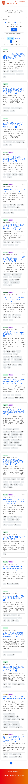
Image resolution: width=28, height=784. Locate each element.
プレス (19, 364)
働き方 (5, 314)
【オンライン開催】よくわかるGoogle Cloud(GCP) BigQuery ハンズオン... (14, 381)
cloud (16, 244)
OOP (5, 367)
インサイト (6, 282)
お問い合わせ (20, 775)
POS (22, 481)
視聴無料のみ (14, 24)
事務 (15, 522)
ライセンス (6, 210)
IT (4, 142)
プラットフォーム (11, 207)
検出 (10, 277)
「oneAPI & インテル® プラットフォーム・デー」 (14, 190)
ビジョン (16, 484)
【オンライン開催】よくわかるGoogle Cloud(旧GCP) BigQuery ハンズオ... (14, 227)
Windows (14, 364)
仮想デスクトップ (18, 359)
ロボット (12, 110)
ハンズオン (11, 244)
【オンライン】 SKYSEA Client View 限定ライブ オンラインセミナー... (14, 159)
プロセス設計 (6, 439)
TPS (14, 204)
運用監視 (5, 437)
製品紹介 (19, 445)
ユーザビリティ (18, 356)
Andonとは (7, 775)
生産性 (13, 351)
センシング (6, 484)
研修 (12, 108)
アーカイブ (19, 22)
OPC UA (18, 142)
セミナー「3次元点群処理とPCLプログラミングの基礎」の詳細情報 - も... (13, 635)
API (11, 204)
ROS (10, 481)
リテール (11, 279)
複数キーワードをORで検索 (14, 26)
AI (8, 516)
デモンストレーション (14, 282)
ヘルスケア (14, 615)
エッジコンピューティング (9, 716)
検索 (14, 30)
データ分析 (17, 242)
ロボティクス (6, 108)
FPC (9, 721)
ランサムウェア (13, 71)
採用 (5, 242)
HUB (16, 756)
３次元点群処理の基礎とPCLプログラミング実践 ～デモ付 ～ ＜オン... (14, 669)
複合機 (11, 442)
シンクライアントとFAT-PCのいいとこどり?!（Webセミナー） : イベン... (14, 299)
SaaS (5, 354)
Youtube (11, 756)
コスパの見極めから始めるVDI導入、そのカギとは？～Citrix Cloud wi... (13, 125)
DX (11, 516)
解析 (19, 684)
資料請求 (5, 756)
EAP (23, 210)
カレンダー (10, 524)
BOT (11, 484)
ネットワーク (6, 447)
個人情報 (5, 277)
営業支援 (8, 174)
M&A (5, 516)
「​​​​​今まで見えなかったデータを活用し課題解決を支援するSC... (14, 412)
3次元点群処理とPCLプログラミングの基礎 (14, 538)
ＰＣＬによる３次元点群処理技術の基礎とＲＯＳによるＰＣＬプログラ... (13, 91)
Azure (5, 364)
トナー (15, 516)
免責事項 (13, 775)
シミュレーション (7, 617)
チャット (21, 174)
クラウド (14, 317)
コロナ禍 (10, 354)
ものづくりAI (6, 431)
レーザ (8, 615)
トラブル (5, 144)
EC (4, 71)
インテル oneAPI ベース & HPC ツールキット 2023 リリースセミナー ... (13, 568)
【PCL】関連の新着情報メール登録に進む (14, 33)
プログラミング (16, 481)
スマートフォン (11, 519)
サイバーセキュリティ (16, 274)
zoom (9, 367)
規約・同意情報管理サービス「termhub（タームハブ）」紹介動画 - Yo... (13, 739)
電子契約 (5, 754)
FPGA (5, 721)
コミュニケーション (8, 522)
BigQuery (21, 397)
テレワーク (9, 142)
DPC (19, 210)
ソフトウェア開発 (7, 652)
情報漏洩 (9, 177)
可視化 (18, 277)
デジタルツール (14, 447)
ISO (15, 210)
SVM (23, 719)
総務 (9, 314)
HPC (5, 207)
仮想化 (5, 317)
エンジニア (13, 362)
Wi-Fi (13, 74)
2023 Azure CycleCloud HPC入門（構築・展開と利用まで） (14, 598)
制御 (21, 434)
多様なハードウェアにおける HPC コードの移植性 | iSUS (14, 697)
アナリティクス (15, 721)
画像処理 (13, 479)
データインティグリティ (16, 439)
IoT (7, 71)
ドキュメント (17, 524)
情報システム (6, 362)
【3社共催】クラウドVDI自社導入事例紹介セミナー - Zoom (14, 334)
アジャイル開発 (14, 434)
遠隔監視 (5, 442)
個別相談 (17, 279)
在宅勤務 (15, 354)
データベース (16, 429)
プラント (20, 71)
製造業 (20, 617)
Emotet (5, 285)
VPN (10, 144)
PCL (5, 76)
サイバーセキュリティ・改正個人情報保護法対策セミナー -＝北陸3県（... (14, 259)
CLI (4, 487)
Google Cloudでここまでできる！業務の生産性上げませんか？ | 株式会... (13, 501)
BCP (9, 317)
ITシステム (9, 429)
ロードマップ (6, 212)
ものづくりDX (19, 727)
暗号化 (10, 285)
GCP (12, 242)
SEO (22, 204)
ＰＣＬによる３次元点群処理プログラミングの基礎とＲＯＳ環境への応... (14, 462)
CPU (18, 207)
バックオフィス (7, 74)
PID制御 (11, 437)
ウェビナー (10, 22)
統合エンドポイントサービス (10, 445)
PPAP (11, 210)
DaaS (5, 359)
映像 (9, 684)
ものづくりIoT (20, 431)
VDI (14, 142)
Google (5, 244)
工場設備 (13, 431)
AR (4, 204)
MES (5, 434)
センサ (20, 108)
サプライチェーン (20, 74)
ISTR (12, 212)
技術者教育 (6, 110)
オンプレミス (6, 356)
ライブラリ (9, 487)
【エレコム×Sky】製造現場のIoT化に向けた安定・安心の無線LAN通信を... (14, 56)
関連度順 (17, 38)
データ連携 (16, 442)
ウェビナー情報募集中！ (20, 1)
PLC (8, 434)
